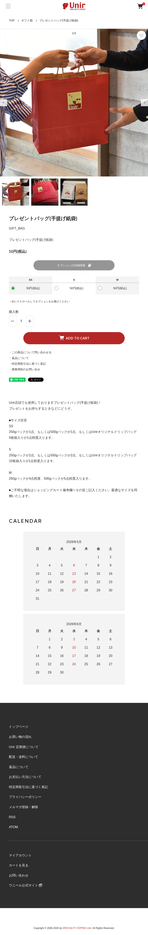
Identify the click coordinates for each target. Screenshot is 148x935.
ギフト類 (27, 20)
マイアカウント (20, 855)
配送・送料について (23, 757)
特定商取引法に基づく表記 (28, 787)
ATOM (13, 827)
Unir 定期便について (24, 747)
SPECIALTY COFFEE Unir (77, 928)
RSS (12, 817)
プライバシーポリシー (25, 797)
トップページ (18, 726)
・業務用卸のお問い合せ (24, 369)
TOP (12, 20)
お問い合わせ (18, 875)
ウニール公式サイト (25, 885)
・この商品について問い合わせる (30, 352)
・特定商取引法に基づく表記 (27, 363)
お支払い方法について (25, 777)
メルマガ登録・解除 (23, 807)
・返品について (19, 358)
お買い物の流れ (20, 736)
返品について (18, 767)
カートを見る (18, 865)
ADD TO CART (74, 337)
